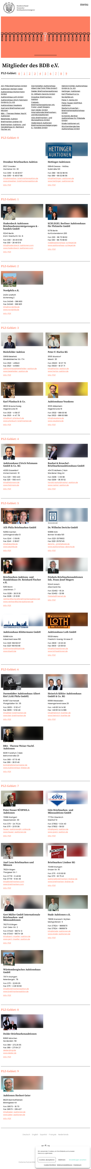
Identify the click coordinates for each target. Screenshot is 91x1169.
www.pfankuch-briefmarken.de (17, 421)
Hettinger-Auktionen (71, 91)
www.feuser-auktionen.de (14, 832)
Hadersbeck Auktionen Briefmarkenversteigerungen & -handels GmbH (44, 125)
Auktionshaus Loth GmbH (12, 97)
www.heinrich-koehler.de (59, 715)
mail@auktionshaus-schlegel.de (62, 242)
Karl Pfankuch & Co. (70, 94)
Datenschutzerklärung (64, 1165)
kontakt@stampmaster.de (15, 765)
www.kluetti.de (9, 651)
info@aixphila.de (10, 544)
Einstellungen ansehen (77, 1160)
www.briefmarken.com (13, 884)
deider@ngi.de (9, 1050)
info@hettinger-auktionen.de (61, 178)
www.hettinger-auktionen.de (61, 181)
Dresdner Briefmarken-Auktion (41, 98)
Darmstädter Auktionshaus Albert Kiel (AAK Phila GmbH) (44, 87)
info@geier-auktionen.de (14, 1112)
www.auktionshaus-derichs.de (61, 546)
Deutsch (26, 1134)
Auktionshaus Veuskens (11, 105)
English (35, 1134)
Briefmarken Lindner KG (11, 121)
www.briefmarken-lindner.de (61, 881)
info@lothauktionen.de (58, 648)
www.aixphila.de (10, 546)
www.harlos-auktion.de (58, 371)
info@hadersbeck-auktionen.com (18, 245)
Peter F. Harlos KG (70, 100)
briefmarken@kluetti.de (14, 648)
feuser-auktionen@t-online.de (16, 829)
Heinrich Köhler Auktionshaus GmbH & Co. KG (74, 87)
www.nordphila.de (11, 309)
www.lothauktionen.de (58, 651)
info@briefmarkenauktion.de (16, 988)
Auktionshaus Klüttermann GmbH (13, 92)
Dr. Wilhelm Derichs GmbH (43, 94)
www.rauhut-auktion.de (58, 485)
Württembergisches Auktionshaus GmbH (71, 127)
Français (52, 1134)
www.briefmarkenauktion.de (16, 991)
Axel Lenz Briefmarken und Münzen (13, 109)
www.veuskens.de (56, 421)
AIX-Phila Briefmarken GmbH (14, 86)
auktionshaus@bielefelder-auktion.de (20, 368)
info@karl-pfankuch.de (13, 418)
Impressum (77, 1165)
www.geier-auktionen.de (14, 1114)
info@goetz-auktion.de (58, 829)
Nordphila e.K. (68, 97)
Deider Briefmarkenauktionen (44, 91)
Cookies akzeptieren (47, 1160)
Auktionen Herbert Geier (12, 89)
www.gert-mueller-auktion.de (16, 939)
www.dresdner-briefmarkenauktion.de (20, 181)
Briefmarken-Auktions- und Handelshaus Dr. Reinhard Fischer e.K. (13, 127)
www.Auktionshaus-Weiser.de (16, 767)
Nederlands (63, 1134)
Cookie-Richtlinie (50, 1165)
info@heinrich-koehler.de (59, 712)
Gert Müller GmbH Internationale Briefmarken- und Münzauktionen (44, 112)
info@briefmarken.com (13, 881)
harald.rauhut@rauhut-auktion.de (63, 482)
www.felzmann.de (11, 485)
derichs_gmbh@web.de (59, 544)
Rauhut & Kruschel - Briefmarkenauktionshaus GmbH (73, 110)
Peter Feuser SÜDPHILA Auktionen (72, 104)
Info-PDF (7, 185)
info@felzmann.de (11, 482)
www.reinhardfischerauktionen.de (18, 601)
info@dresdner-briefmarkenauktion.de (20, 178)
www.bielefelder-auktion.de (15, 371)
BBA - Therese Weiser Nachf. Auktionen (14, 114)
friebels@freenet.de (57, 596)
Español (43, 1134)
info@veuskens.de (56, 418)
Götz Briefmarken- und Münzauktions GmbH (41, 118)
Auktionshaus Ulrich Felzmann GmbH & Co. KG (14, 101)
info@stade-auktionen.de (59, 931)
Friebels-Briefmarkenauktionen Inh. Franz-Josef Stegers (43, 104)
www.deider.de (9, 1053)
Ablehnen (61, 1160)
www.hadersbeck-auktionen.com (18, 248)
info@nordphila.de (11, 307)
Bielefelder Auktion (9, 119)
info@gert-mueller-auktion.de (16, 936)
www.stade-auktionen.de (59, 934)
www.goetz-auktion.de (58, 832)
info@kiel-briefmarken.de (14, 712)
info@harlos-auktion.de (58, 368)
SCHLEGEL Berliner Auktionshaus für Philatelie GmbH (73, 118)
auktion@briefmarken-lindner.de (62, 879)
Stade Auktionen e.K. (71, 123)
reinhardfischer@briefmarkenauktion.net (21, 599)
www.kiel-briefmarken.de (14, 715)
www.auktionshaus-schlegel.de (61, 245)
